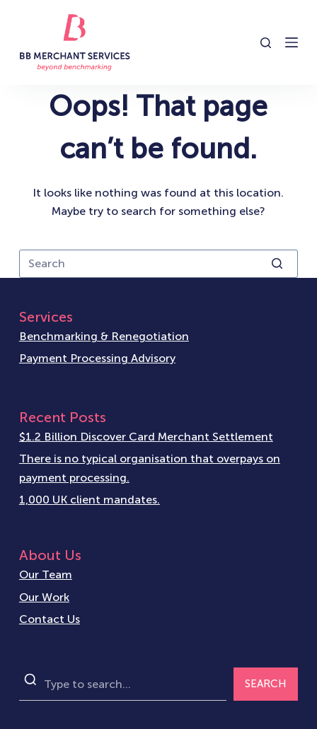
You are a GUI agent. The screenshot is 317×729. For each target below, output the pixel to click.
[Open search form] (265, 42)
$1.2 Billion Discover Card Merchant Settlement (146, 436)
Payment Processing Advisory (97, 358)
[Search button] (277, 264)
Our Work (44, 597)
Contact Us (49, 619)
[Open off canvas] (291, 42)
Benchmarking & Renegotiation (104, 336)
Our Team (45, 574)
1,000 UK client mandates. (89, 499)
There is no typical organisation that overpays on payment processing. (149, 468)
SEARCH (266, 683)
